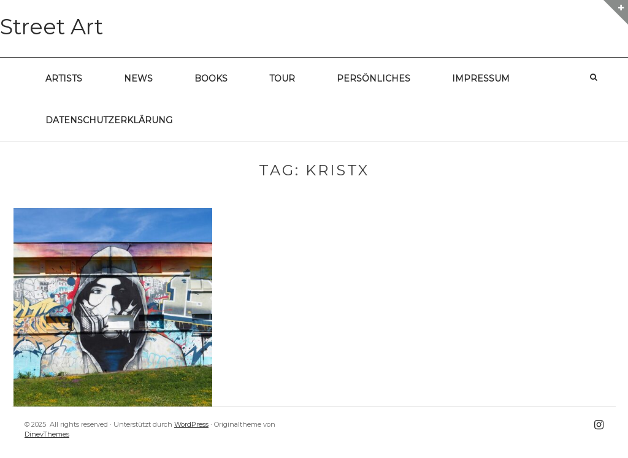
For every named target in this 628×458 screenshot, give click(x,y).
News (138, 78)
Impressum (481, 78)
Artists (63, 78)
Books (211, 78)
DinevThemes (47, 434)
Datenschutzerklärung (108, 120)
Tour (282, 78)
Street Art (51, 26)
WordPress (191, 424)
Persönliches (373, 78)
